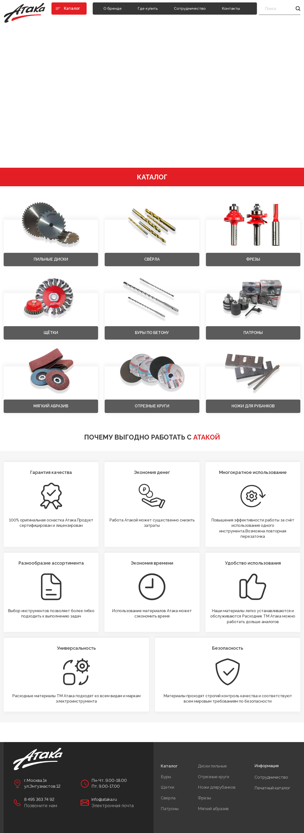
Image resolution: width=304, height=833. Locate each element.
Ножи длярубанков (216, 787)
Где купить (148, 8)
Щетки (167, 787)
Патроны (170, 808)
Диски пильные (212, 766)
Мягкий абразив (213, 808)
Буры (166, 776)
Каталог (169, 766)
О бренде (112, 8)
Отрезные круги (213, 776)
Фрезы (204, 797)
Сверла (168, 797)
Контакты (231, 8)
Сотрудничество (190, 8)
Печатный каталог (272, 787)
